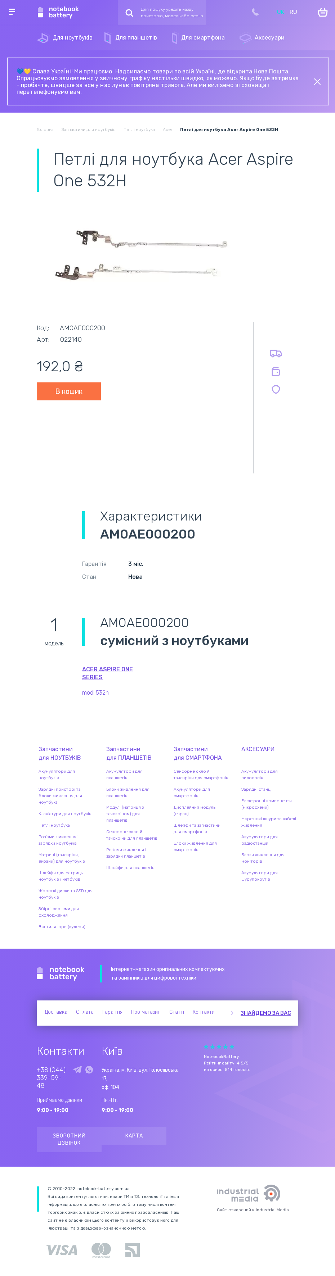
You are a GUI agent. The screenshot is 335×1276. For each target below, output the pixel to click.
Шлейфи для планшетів (130, 867)
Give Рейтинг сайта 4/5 (225, 1047)
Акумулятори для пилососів (259, 774)
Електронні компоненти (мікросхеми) (266, 804)
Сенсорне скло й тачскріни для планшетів (131, 835)
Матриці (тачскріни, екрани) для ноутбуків (62, 858)
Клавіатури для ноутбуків (65, 813)
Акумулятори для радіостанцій (259, 840)
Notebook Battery (61, 974)
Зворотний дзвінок (69, 1139)
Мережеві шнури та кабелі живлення (268, 822)
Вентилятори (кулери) (62, 926)
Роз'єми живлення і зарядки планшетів (126, 853)
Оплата (85, 1012)
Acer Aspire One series (107, 673)
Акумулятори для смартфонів (192, 792)
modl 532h (95, 692)
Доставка (56, 1012)
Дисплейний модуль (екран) (194, 810)
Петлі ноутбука (54, 825)
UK (280, 12)
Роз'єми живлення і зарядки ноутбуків (59, 840)
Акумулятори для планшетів (124, 774)
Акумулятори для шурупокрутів (259, 876)
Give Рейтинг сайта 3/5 (219, 1047)
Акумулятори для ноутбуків (57, 774)
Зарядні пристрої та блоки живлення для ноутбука (60, 796)
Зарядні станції (257, 789)
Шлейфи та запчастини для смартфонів (197, 828)
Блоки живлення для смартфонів (195, 846)
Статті (176, 1012)
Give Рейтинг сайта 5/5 (232, 1047)
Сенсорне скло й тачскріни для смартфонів (201, 774)
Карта (134, 1136)
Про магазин (146, 1012)
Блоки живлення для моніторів (263, 858)
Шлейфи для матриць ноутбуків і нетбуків (61, 876)
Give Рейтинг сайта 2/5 (212, 1047)
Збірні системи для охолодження (59, 912)
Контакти (204, 1012)
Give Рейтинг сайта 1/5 (206, 1047)
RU (293, 12)
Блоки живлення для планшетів (127, 792)
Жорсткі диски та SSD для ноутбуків (66, 894)
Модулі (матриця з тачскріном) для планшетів (125, 814)
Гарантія (112, 1012)
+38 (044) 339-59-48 (51, 1078)
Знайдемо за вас (266, 1013)
